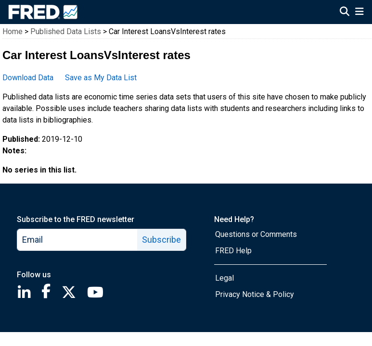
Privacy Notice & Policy (254, 294)
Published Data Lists (65, 31)
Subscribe (161, 240)
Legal (224, 278)
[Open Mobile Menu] (359, 12)
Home (12, 31)
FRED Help (233, 250)
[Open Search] (344, 12)
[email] (77, 239)
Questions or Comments (256, 234)
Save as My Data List (101, 77)
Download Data (27, 77)
